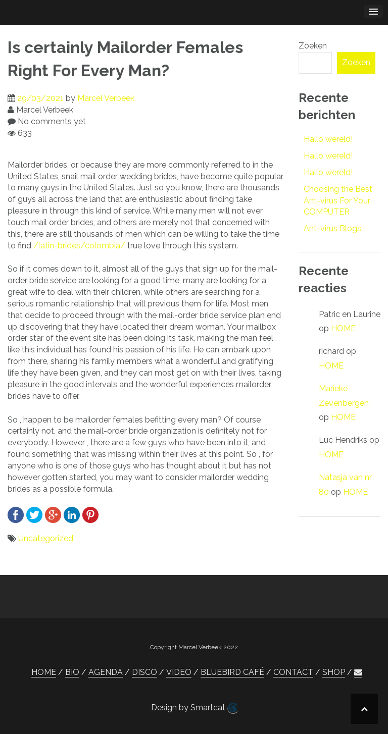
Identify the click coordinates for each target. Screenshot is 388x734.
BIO (72, 672)
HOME (343, 328)
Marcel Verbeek (105, 98)
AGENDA (105, 672)
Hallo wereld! (328, 139)
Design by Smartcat (194, 708)
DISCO (144, 672)
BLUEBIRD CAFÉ (232, 672)
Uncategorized (45, 538)
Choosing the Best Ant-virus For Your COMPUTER (338, 200)
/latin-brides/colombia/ (79, 245)
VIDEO (178, 672)
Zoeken (313, 45)
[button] (358, 672)
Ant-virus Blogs (332, 228)
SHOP (333, 672)
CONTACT (293, 672)
